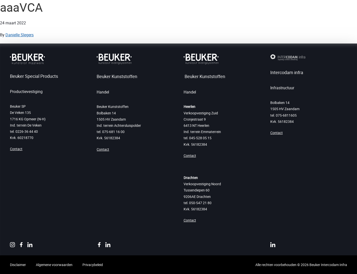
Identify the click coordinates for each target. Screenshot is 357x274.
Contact (16, 148)
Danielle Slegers (19, 35)
